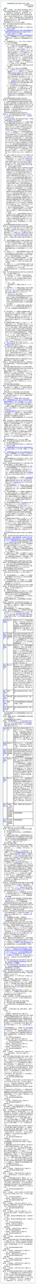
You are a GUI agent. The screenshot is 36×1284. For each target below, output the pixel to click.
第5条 (23, 287)
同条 (14, 291)
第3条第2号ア (17, 482)
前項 (17, 990)
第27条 (20, 953)
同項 (25, 1029)
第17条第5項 (4, 698)
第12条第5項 (4, 666)
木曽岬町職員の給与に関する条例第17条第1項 (18, 401)
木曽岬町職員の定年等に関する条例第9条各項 (19, 35)
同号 (25, 480)
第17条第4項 (4, 692)
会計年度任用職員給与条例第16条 (17, 966)
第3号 (13, 118)
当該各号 (29, 115)
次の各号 (8, 115)
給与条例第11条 (18, 941)
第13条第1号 (29, 477)
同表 (31, 614)
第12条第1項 (4, 647)
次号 (8, 118)
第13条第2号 (24, 502)
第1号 (20, 855)
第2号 (8, 898)
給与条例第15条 (26, 942)
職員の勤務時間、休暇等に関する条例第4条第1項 (18, 539)
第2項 (25, 32)
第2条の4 (7, 344)
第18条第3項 (4, 709)
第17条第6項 (4, 703)
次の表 (9, 614)
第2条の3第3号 (11, 343)
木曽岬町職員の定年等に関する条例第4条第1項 (20, 447)
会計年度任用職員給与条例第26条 (17, 961)
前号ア (9, 294)
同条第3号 (14, 81)
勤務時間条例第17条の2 (23, 852)
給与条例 (19, 613)
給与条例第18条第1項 (10, 411)
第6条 (9, 716)
